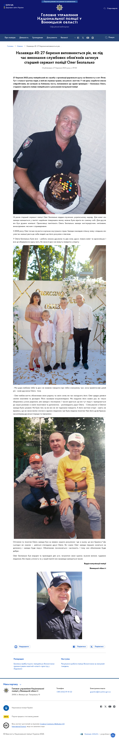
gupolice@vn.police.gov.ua (100, 692)
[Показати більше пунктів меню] (75, 37)
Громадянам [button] (37, 38)
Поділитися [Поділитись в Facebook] (83, 647)
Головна (10, 46)
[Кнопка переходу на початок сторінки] (110, 735)
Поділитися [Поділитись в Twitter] (99, 647)
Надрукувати (22, 647)
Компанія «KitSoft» (92, 734)
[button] (12, 684)
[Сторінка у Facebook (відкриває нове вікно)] (78, 37)
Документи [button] (52, 38)
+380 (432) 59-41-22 (64, 692)
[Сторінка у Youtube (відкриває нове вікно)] (87, 37)
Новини (20, 46)
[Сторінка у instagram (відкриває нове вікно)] (92, 37)
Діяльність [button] (23, 38)
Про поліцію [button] (10, 38)
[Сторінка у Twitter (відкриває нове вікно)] (83, 37)
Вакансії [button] (64, 38)
